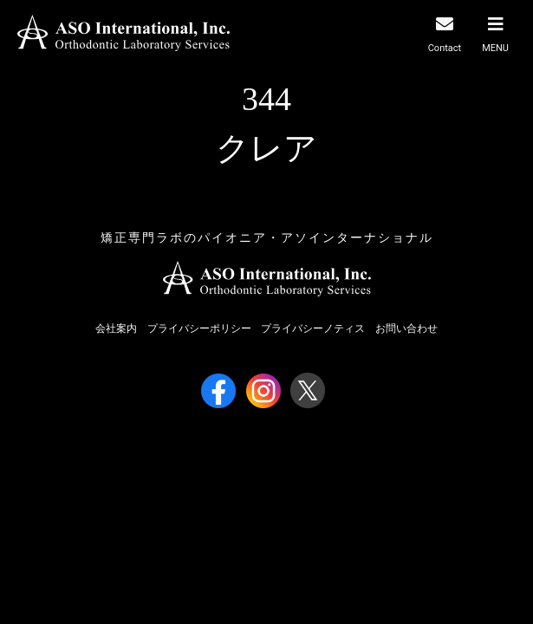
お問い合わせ (406, 328)
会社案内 (116, 328)
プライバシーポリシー (199, 328)
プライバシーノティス (313, 328)
